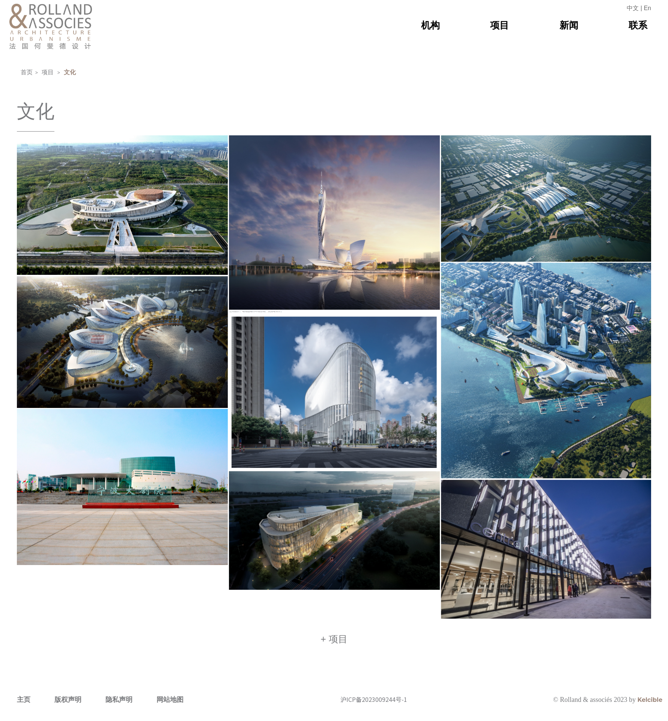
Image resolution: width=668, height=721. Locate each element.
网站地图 (170, 715)
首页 (27, 72)
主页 (23, 715)
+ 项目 (334, 654)
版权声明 (67, 715)
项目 (48, 72)
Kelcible (649, 715)
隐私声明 (118, 715)
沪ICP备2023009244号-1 (373, 714)
